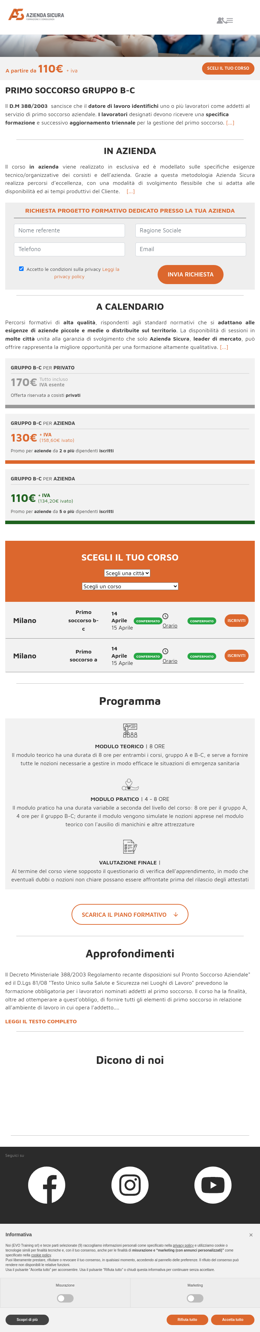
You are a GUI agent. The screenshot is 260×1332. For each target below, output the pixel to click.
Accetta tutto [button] (232, 1320)
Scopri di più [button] (27, 1320)
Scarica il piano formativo (130, 914)
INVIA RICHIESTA (190, 274)
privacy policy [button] (183, 1245)
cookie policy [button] (41, 1255)
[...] (230, 122)
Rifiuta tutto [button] (187, 1320)
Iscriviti (236, 620)
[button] (251, 1234)
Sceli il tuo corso (228, 68)
